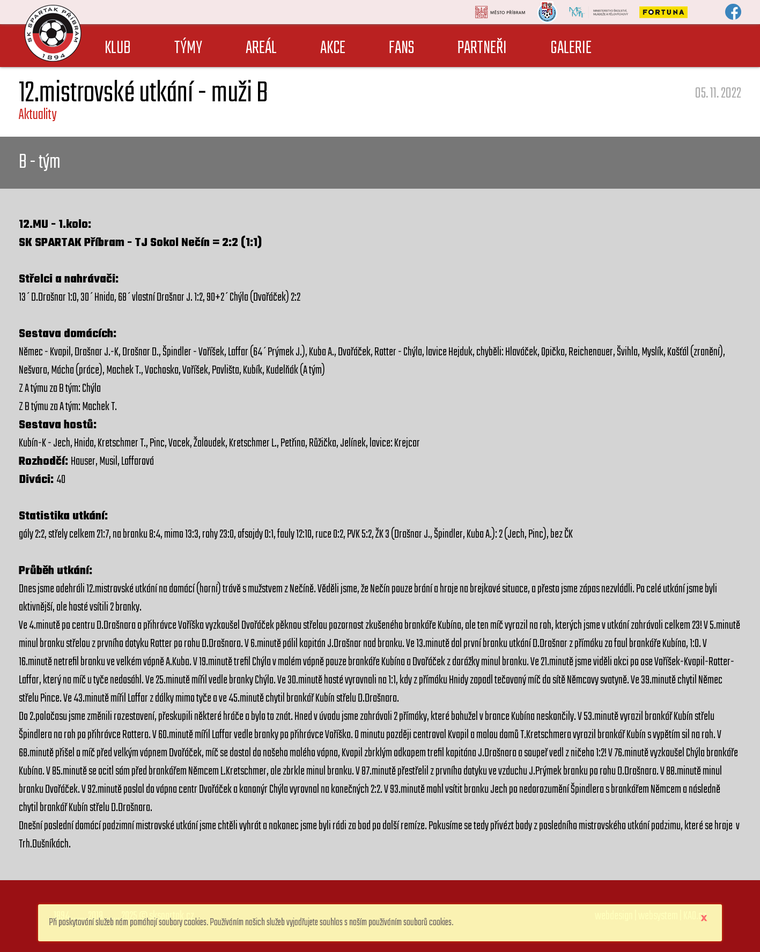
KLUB (118, 48)
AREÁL (261, 48)
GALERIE (571, 48)
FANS (401, 48)
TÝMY (188, 48)
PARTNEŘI (482, 48)
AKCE (332, 48)
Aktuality (37, 115)
